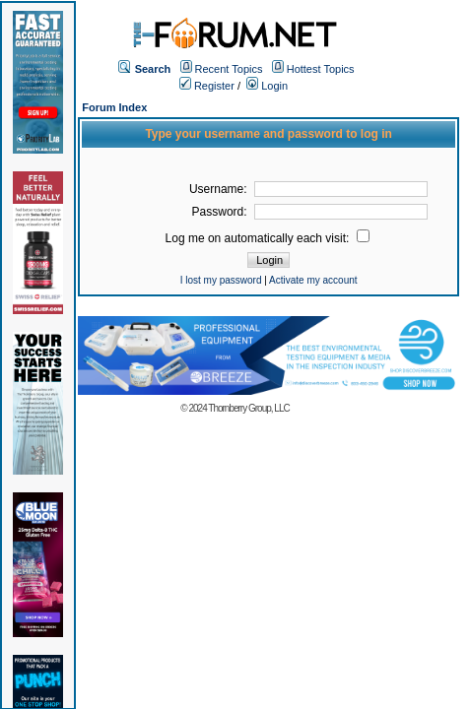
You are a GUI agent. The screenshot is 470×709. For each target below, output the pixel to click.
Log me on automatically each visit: (267, 238)
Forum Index (114, 107)
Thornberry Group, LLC (248, 408)
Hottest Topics (321, 69)
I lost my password (221, 280)
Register (207, 86)
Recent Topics (229, 69)
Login (267, 86)
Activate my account (313, 280)
